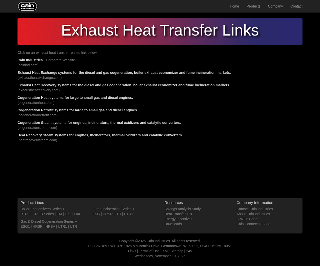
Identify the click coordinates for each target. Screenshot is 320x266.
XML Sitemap (173, 251)
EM (59, 214)
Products (253, 6)
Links (132, 251)
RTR (24, 214)
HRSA (50, 226)
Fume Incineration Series (112, 209)
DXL (77, 214)
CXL (68, 214)
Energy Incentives (178, 219)
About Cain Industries (253, 214)
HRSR (38, 226)
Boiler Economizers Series (41, 209)
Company (275, 6)
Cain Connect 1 (248, 224)
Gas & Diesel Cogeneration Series (47, 221)
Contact (296, 6)
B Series (47, 214)
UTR (73, 226)
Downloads (173, 224)
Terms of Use (149, 251)
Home (234, 6)
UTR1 (62, 226)
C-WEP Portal (247, 219)
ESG (96, 214)
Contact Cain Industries (254, 209)
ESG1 (25, 226)
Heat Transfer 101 (178, 214)
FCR (34, 214)
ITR (118, 214)
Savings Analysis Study (182, 209)
